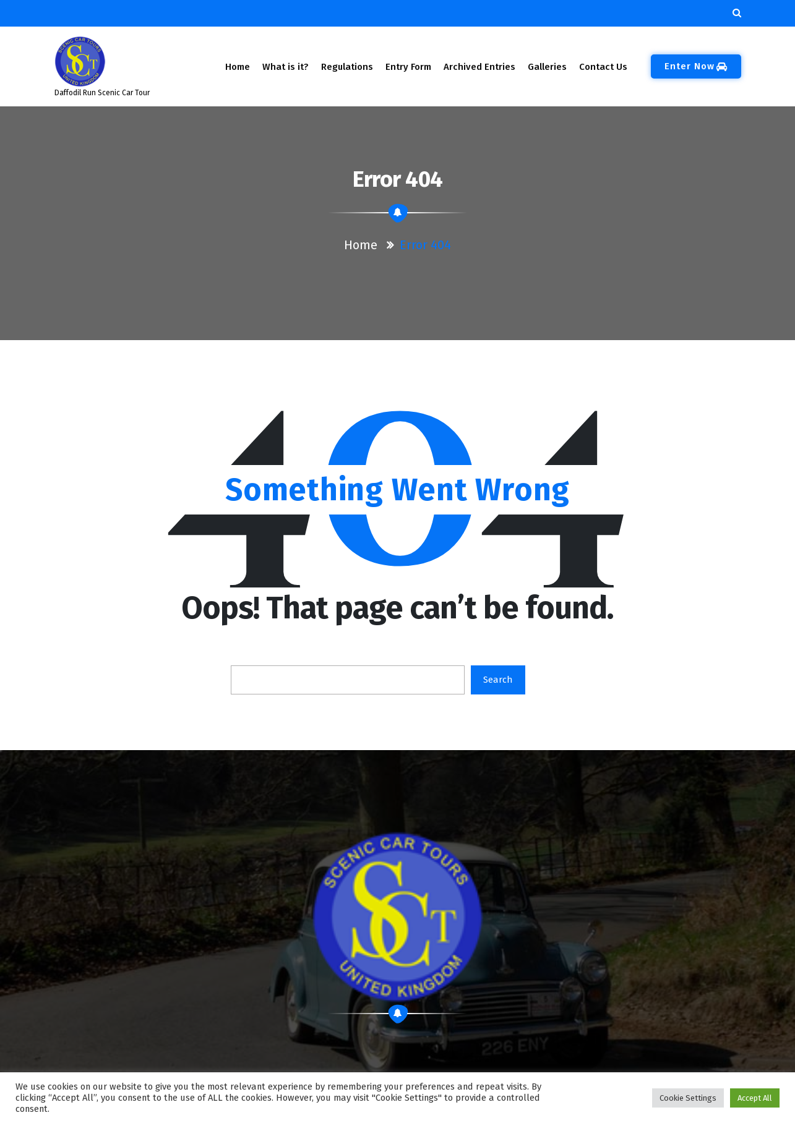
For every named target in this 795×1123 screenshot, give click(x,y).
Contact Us (603, 66)
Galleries (546, 66)
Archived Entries (479, 66)
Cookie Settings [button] (688, 1098)
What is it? (285, 66)
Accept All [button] (754, 1098)
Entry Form (408, 66)
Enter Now (696, 66)
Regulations (347, 66)
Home (237, 66)
